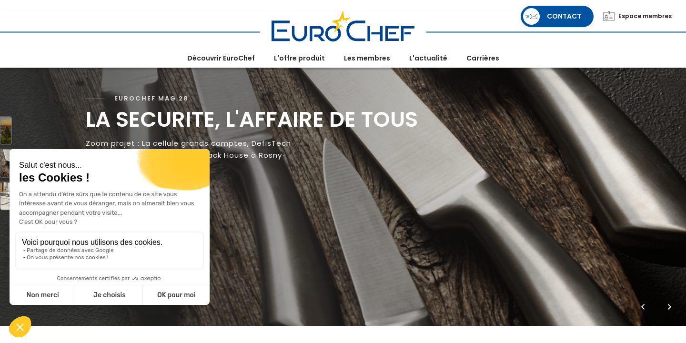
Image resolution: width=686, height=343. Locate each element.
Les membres (367, 58)
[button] (643, 306)
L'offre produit (299, 58)
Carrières (482, 58)
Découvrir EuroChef (221, 58)
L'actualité (428, 58)
